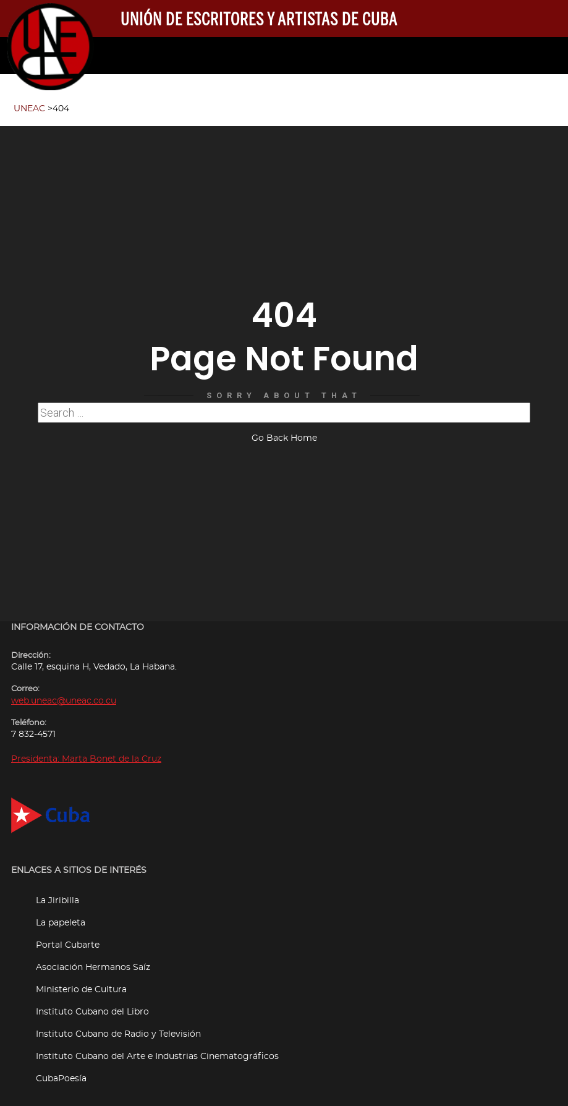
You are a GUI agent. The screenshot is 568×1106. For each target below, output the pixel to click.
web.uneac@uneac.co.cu (63, 692)
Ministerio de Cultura (81, 982)
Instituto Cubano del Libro (92, 1004)
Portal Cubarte (68, 937)
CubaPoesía (61, 1071)
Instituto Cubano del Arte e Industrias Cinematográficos (157, 1048)
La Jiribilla (57, 893)
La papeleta (60, 915)
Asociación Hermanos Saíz (93, 959)
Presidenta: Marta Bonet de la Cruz (86, 751)
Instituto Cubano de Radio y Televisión (118, 1026)
